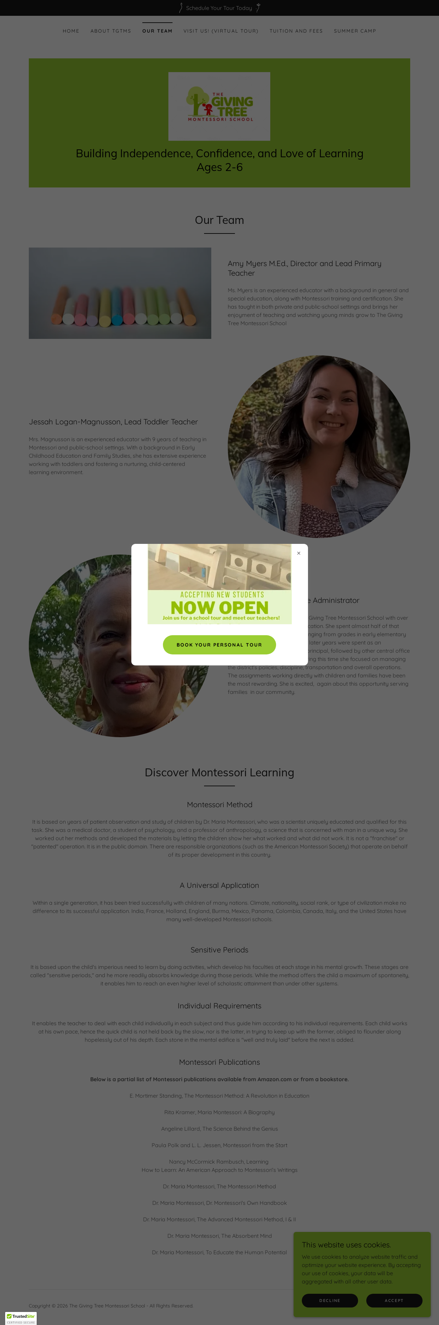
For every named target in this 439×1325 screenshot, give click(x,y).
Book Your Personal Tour (219, 645)
